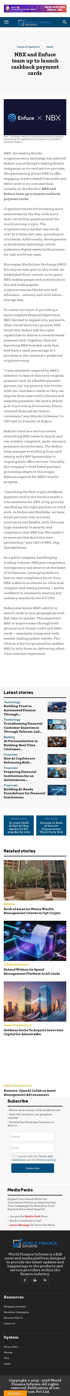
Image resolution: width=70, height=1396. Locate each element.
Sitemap (8, 1352)
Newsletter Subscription (16, 1312)
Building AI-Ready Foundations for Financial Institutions (24, 793)
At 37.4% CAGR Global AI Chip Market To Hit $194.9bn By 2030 (18, 827)
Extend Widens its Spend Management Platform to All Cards (32, 971)
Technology (12, 702)
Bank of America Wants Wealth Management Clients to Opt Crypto (32, 911)
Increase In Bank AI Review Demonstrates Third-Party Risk (51, 827)
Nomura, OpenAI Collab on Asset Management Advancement (30, 1092)
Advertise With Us (13, 1317)
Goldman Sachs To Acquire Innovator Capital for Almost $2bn (33, 1032)
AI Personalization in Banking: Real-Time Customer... (21, 745)
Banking (9, 737)
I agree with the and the (33, 1157)
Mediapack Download (15, 1306)
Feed (6, 1358)
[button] (6, 22)
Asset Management (18, 1025)
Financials (11, 754)
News (49, 47)
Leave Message (20, 1225)
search (7, 1363)
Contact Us (9, 1323)
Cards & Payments (28, 47)
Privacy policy (46, 1159)
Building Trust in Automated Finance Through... (20, 710)
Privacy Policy (11, 1346)
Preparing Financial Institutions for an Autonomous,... (20, 776)
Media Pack (33, 1216)
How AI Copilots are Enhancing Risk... (19, 760)
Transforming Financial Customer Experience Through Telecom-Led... (23, 727)
